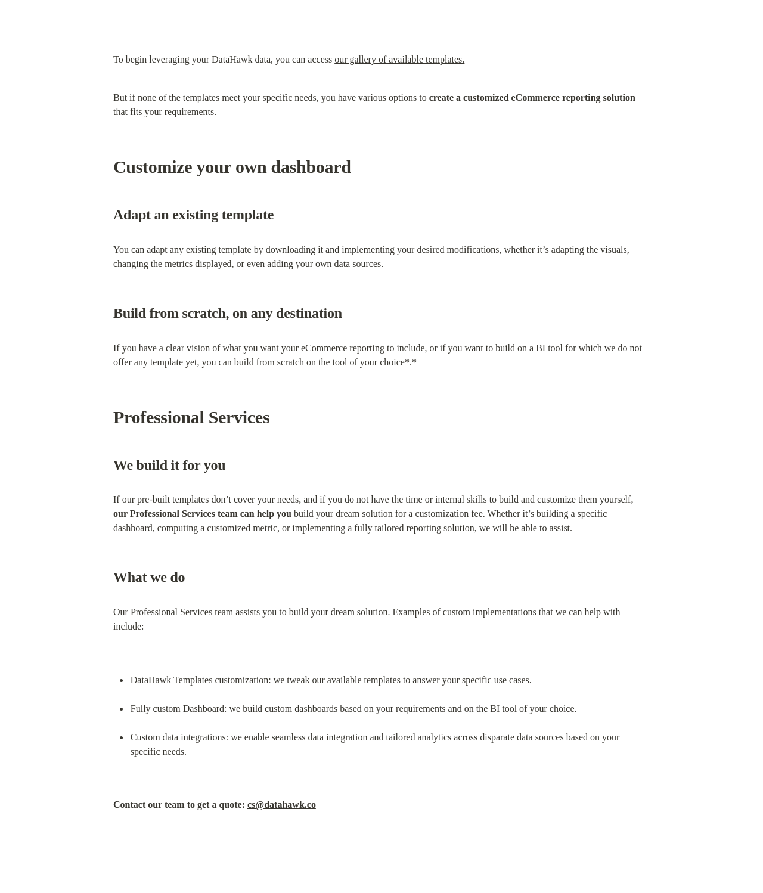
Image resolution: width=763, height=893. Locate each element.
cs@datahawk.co (281, 804)
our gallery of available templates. (399, 59)
